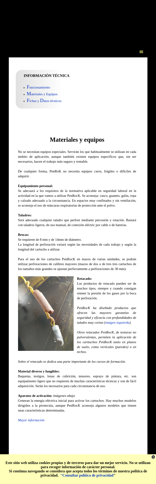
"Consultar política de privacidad (87, 475)
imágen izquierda (117, 322)
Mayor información (31, 420)
